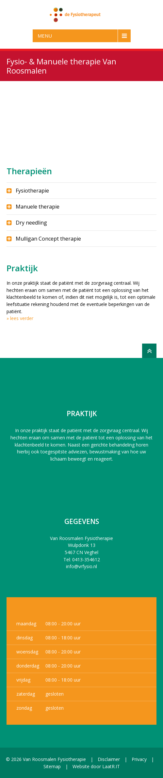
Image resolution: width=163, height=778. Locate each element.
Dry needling (31, 222)
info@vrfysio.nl (81, 566)
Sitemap (52, 766)
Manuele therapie (37, 206)
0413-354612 (86, 559)
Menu (45, 35)
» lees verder (20, 318)
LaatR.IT (111, 766)
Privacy (139, 759)
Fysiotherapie (32, 190)
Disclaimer (109, 759)
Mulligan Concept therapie (48, 238)
